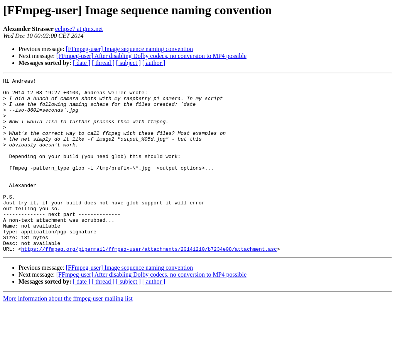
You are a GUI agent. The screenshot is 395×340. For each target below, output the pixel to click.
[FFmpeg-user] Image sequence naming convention (129, 49)
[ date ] (81, 63)
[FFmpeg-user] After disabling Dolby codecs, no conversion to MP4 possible (151, 56)
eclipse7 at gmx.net (79, 29)
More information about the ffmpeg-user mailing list (68, 333)
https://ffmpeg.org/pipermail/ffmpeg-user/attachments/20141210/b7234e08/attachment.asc (149, 283)
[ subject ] (128, 63)
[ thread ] (103, 63)
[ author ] (153, 63)
